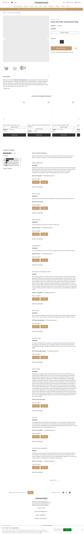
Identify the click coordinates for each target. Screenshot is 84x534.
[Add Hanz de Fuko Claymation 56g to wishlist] (23, 102)
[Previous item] (4, 119)
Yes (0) (36, 182)
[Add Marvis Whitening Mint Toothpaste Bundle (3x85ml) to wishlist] (48, 102)
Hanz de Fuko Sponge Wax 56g (60, 125)
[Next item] (79, 119)
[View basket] (78, 2)
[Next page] (58, 480)
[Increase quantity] (62, 42)
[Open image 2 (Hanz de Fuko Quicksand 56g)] (14, 67)
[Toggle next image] (48, 39)
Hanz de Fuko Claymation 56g (11, 125)
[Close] (81, 529)
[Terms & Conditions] (41, 518)
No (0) (44, 182)
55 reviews (59, 25)
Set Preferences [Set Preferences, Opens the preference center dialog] (58, 529)
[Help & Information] (41, 511)
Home (4, 12)
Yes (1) (36, 208)
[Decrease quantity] (53, 42)
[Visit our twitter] (66, 492)
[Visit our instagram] (69, 492)
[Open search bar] (64, 2)
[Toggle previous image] (4, 39)
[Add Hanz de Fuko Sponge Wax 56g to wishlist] (73, 102)
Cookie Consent (41, 508)
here (41, 532)
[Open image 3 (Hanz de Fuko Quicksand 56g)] (23, 67)
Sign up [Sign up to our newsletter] (30, 492)
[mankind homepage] (41, 2)
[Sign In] (5, 2)
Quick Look (14, 135)
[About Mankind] (41, 515)
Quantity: (53, 38)
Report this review (37, 187)
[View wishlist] (69, 2)
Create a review (7, 168)
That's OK (67, 529)
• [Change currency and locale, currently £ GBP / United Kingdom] (14, 2)
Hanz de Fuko (55, 19)
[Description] (26, 76)
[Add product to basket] (61, 48)
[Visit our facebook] (63, 492)
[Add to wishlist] (75, 48)
